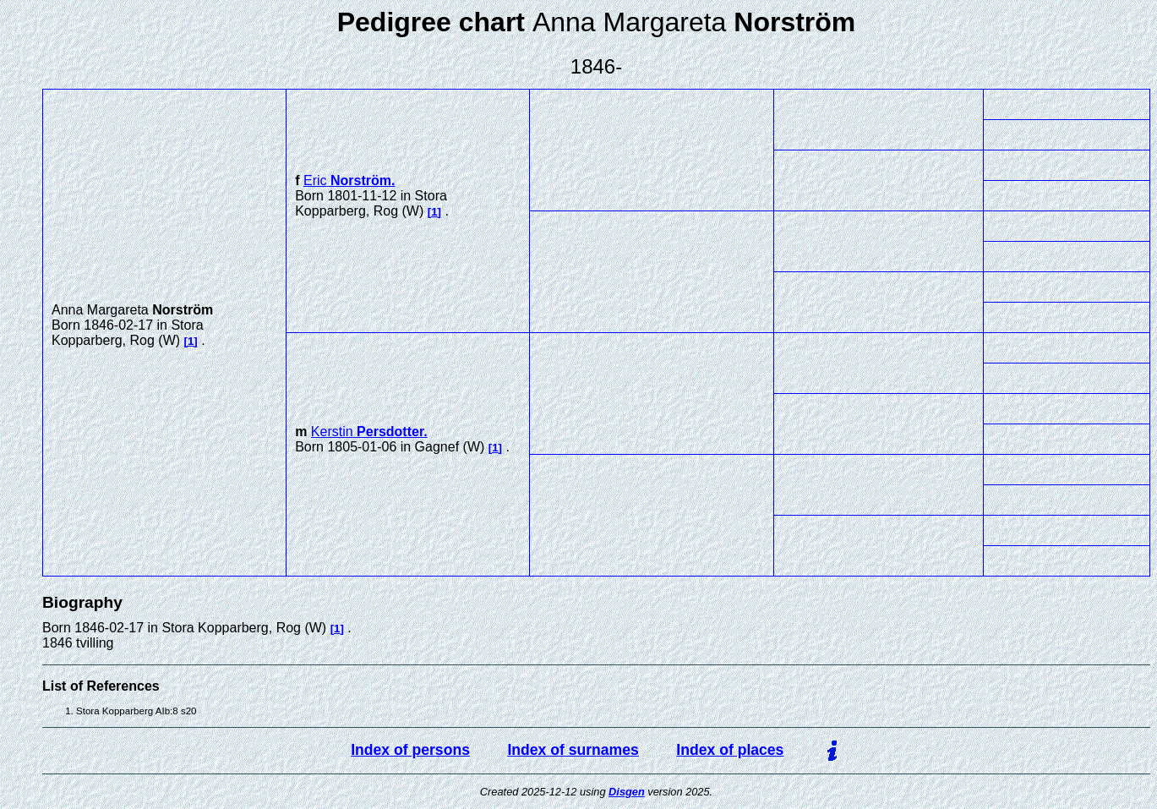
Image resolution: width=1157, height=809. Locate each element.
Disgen (627, 791)
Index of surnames (572, 749)
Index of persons (410, 749)
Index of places (729, 749)
